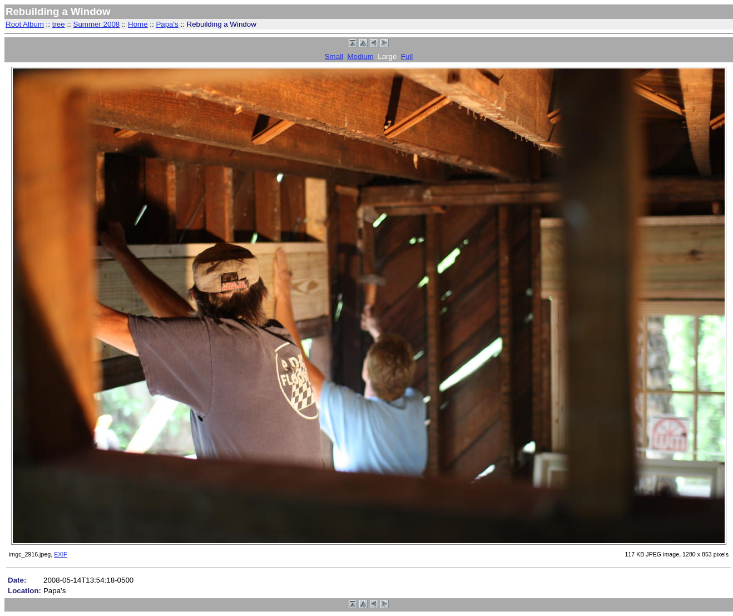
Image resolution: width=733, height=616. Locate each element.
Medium (360, 56)
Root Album (25, 24)
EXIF (60, 554)
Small (334, 56)
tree (58, 24)
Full (407, 56)
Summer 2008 (96, 24)
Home (138, 24)
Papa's (167, 24)
